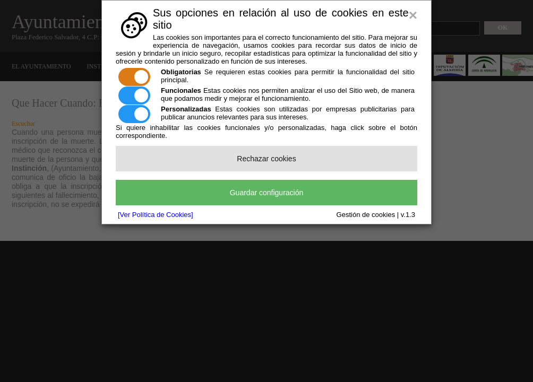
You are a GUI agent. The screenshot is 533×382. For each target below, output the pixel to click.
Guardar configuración (267, 192)
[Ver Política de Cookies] (155, 215)
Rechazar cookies (266, 158)
